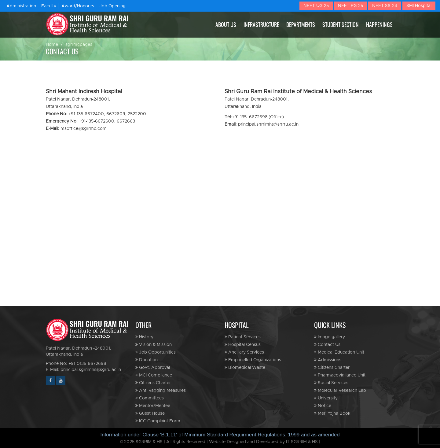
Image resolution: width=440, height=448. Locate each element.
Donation (146, 360)
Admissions (327, 360)
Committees (149, 398)
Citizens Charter (153, 382)
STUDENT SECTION (340, 24)
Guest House (150, 413)
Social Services (331, 382)
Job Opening (112, 6)
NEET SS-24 (384, 6)
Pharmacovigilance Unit (339, 375)
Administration (21, 6)
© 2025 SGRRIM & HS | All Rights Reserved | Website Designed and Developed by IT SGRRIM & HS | (220, 442)
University (326, 398)
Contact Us (327, 344)
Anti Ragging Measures (160, 390)
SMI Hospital (418, 6)
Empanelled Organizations (253, 360)
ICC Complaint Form (157, 421)
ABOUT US (225, 24)
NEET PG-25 (350, 6)
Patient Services (243, 337)
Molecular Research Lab (340, 390)
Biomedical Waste (245, 367)
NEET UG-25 (316, 6)
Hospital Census (243, 344)
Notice (322, 405)
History (144, 337)
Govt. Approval (152, 367)
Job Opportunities (155, 352)
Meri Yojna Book (332, 413)
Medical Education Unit (339, 352)
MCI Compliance (153, 375)
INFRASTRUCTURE (261, 24)
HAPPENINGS (379, 24)
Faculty (48, 6)
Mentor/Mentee (152, 405)
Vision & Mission (153, 344)
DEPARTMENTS (300, 24)
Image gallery (329, 337)
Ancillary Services (244, 352)
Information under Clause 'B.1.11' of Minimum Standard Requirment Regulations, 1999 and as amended (219, 435)
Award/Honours (77, 6)
